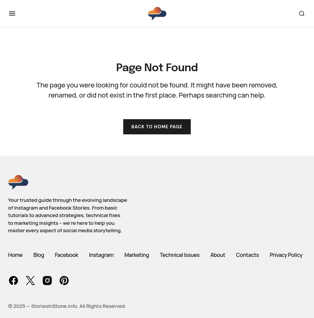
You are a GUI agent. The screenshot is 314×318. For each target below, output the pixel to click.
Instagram (101, 255)
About (217, 255)
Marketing (136, 255)
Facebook (66, 255)
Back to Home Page (157, 127)
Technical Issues (180, 255)
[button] (12, 13)
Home (15, 255)
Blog (38, 255)
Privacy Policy (286, 255)
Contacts (247, 255)
